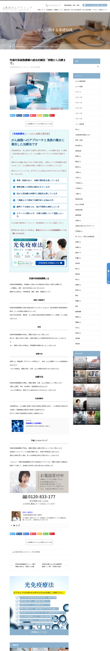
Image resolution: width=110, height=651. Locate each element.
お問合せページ (102, 9)
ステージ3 (78, 113)
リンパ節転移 (79, 124)
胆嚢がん (78, 285)
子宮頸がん (79, 188)
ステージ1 (78, 102)
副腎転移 (78, 151)
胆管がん (78, 290)
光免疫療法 (49, 9)
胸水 (76, 295)
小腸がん (78, 193)
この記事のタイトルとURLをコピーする (39, 124)
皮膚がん (78, 242)
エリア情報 (79, 86)
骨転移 (77, 343)
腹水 (76, 306)
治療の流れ (67, 9)
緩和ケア (78, 252)
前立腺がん (79, 145)
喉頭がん (78, 167)
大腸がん (78, 172)
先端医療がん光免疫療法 (34, 423)
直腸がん (78, 247)
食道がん (78, 333)
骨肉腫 (77, 338)
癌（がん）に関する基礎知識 (32, 67)
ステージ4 (78, 118)
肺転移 (77, 274)
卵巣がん (78, 156)
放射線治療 (79, 210)
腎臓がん (78, 301)
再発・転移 (79, 140)
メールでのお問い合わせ (96, 5)
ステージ (78, 92)
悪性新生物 (79, 199)
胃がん (77, 279)
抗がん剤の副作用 (76, 9)
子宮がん (78, 177)
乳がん (77, 129)
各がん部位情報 (86, 9)
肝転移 (77, 263)
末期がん (78, 220)
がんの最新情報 (80, 81)
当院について (41, 9)
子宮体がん (79, 183)
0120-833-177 (55, 5)
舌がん (77, 327)
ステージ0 (78, 97)
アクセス (94, 9)
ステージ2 (78, 108)
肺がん (77, 268)
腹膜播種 (78, 311)
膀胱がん (78, 317)
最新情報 (78, 215)
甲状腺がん (79, 231)
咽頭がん (78, 161)
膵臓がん (78, 322)
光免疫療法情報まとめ (16, 67)
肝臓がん (78, 258)
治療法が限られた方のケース (84, 226)
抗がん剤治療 (79, 204)
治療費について (58, 9)
